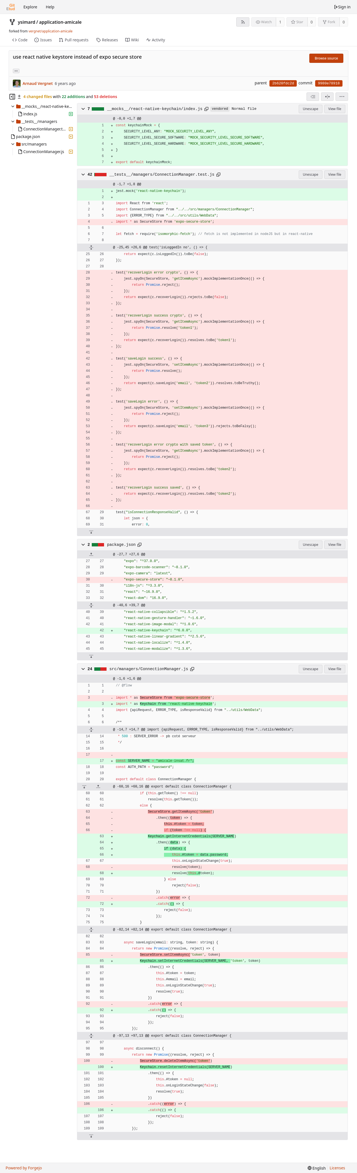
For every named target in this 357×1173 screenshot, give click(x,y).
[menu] (342, 96)
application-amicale (60, 22)
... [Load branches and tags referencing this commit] (16, 70)
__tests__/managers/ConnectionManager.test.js (161, 174)
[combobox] (313, 96)
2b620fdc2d (283, 83)
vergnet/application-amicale (50, 31)
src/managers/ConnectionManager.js (148, 669)
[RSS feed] (242, 22)
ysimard (26, 22)
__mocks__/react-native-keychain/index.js (154, 109)
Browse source (326, 58)
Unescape (310, 108)
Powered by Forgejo (24, 1167)
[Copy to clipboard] (206, 109)
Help (50, 6)
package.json (121, 545)
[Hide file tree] (12, 96)
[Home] (10, 7)
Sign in (342, 6)
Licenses (337, 1167)
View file (334, 108)
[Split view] (327, 96)
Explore (30, 6)
